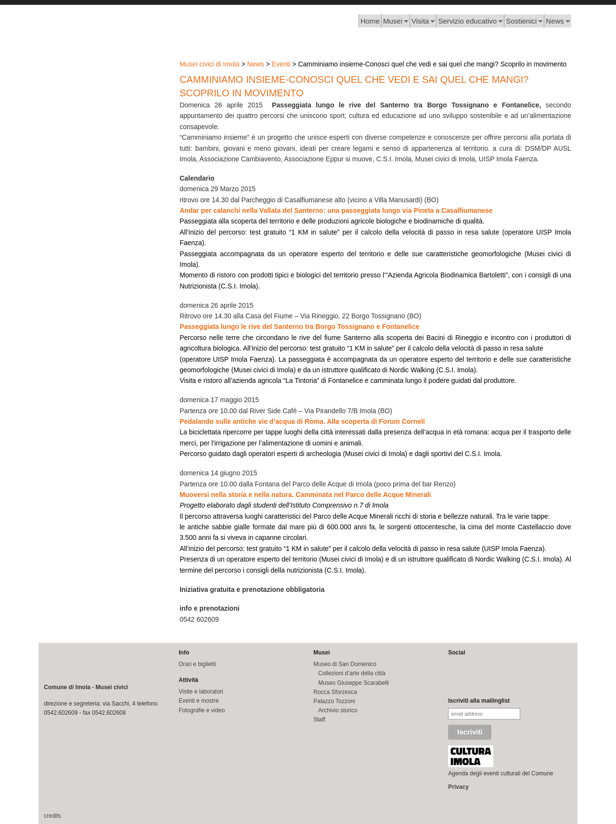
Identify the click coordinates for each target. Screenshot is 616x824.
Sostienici (521, 21)
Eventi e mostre (198, 700)
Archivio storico (337, 710)
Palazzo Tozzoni (334, 701)
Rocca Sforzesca (335, 692)
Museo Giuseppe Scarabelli (353, 683)
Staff (319, 719)
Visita (420, 21)
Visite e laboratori (201, 691)
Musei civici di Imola (209, 64)
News (555, 21)
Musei (392, 21)
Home (370, 21)
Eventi (281, 64)
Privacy (458, 787)
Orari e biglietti (197, 664)
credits (52, 815)
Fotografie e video (202, 710)
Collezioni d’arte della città (351, 673)
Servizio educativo (467, 21)
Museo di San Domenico (344, 664)
